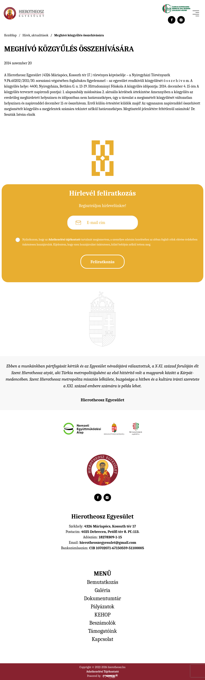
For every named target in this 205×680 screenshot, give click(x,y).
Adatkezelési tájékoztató (64, 239)
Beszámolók (102, 623)
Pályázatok (102, 607)
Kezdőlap (10, 35)
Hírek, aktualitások (35, 35)
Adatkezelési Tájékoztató (102, 671)
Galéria (102, 590)
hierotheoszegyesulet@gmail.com (107, 542)
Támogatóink (102, 631)
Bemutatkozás (102, 582)
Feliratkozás (102, 261)
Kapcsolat (102, 639)
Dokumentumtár (102, 598)
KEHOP (102, 615)
